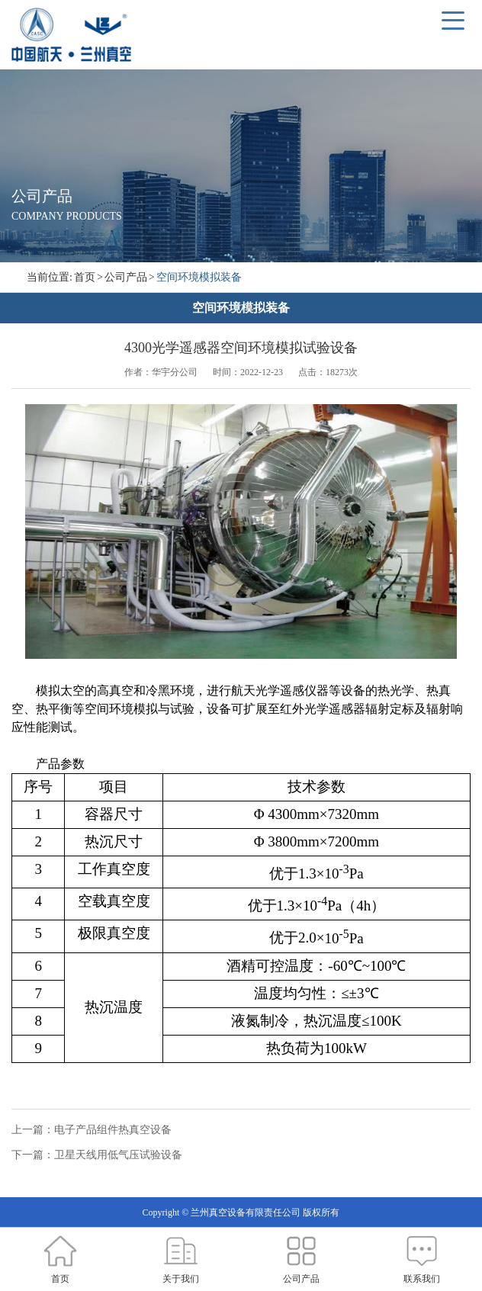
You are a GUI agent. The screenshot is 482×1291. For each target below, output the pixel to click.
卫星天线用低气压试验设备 (118, 1155)
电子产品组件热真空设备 (113, 1129)
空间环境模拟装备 (199, 277)
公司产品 (125, 277)
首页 (84, 277)
